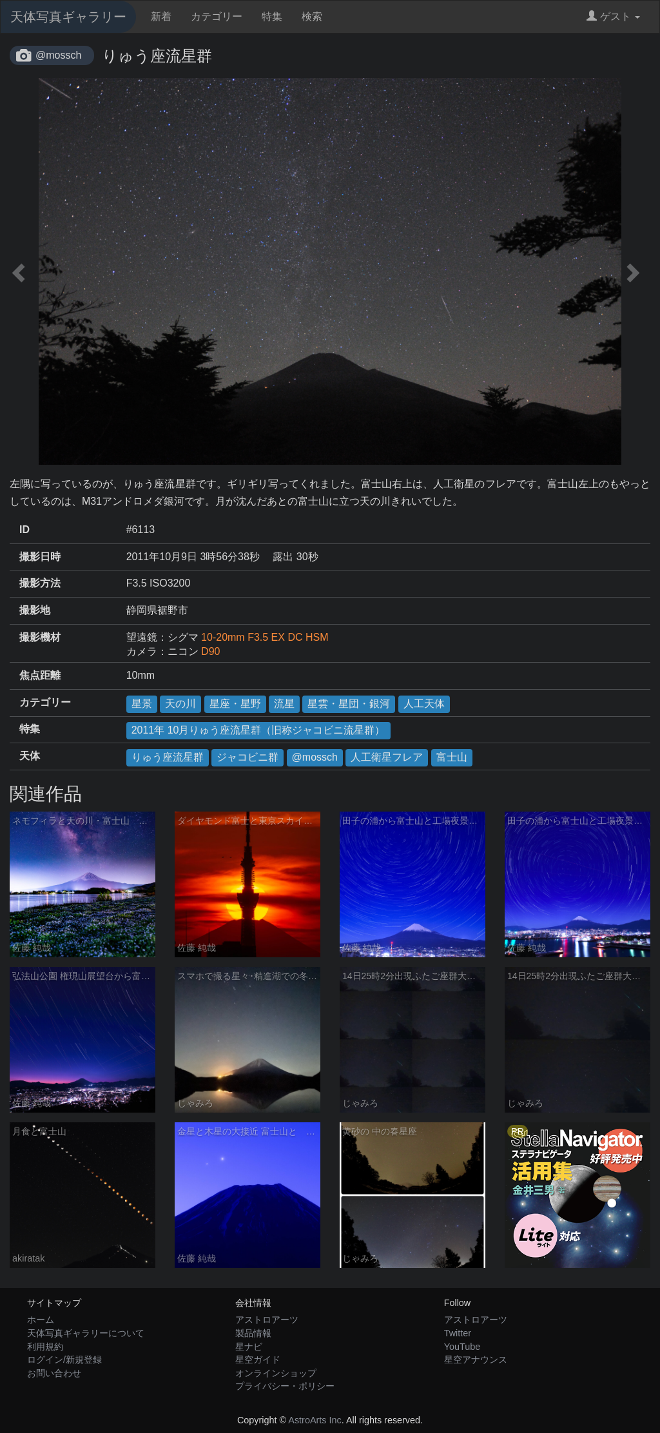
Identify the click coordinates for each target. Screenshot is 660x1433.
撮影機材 (40, 637)
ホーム (40, 1319)
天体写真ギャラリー (68, 17)
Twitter (457, 1333)
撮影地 (34, 610)
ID (24, 529)
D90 (210, 651)
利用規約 (45, 1346)
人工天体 (424, 703)
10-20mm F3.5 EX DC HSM (264, 637)
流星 (284, 703)
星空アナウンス (475, 1359)
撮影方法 (40, 583)
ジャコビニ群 (247, 757)
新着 (161, 16)
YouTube (462, 1346)
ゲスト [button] (613, 16)
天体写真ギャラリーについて (85, 1333)
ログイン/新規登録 (64, 1359)
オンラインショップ (275, 1373)
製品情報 (253, 1333)
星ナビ (248, 1346)
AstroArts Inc (314, 1420)
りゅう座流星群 (167, 757)
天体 (29, 755)
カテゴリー (216, 16)
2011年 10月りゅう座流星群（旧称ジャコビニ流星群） (258, 730)
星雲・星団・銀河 (348, 703)
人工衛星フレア (387, 757)
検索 (312, 16)
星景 (141, 703)
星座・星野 (235, 703)
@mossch (58, 55)
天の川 (180, 703)
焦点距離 (40, 675)
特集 (272, 16)
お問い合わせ (54, 1373)
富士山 (451, 757)
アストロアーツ (266, 1319)
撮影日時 (40, 556)
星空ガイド (257, 1359)
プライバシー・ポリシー (285, 1386)
